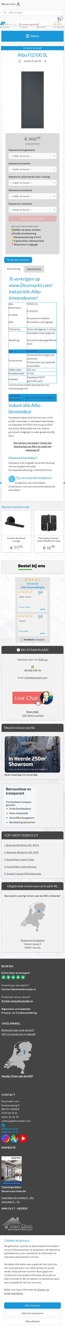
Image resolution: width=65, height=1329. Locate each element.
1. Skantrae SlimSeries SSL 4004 (21, 845)
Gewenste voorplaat (20, 203)
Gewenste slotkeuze (20, 190)
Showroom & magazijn (33, 940)
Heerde (33, 244)
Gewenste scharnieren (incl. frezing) (29, 176)
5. (5, 873)
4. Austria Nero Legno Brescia (20, 866)
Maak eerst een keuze (33, 218)
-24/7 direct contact (32, 713)
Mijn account (10, 4)
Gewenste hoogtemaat (21, 149)
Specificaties (34, 268)
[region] (32, 1271)
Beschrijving (13, 268)
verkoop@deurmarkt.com (16, 1120)
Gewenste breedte (19, 163)
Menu (32, 36)
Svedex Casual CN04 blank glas (24, 873)
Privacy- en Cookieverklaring (19, 1012)
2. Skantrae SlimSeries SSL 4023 (21, 852)
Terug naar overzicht (18, 259)
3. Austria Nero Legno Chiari (19, 859)
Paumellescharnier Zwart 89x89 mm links (48, 539)
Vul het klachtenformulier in (18, 989)
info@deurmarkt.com (35, 677)
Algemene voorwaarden (16, 1008)
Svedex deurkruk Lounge (16, 539)
